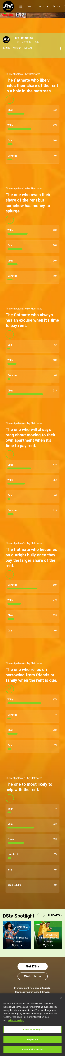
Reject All (32, 1039)
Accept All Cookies (32, 1049)
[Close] (61, 998)
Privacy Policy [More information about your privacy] (16, 1020)
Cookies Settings (32, 1029)
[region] (32, 1024)
